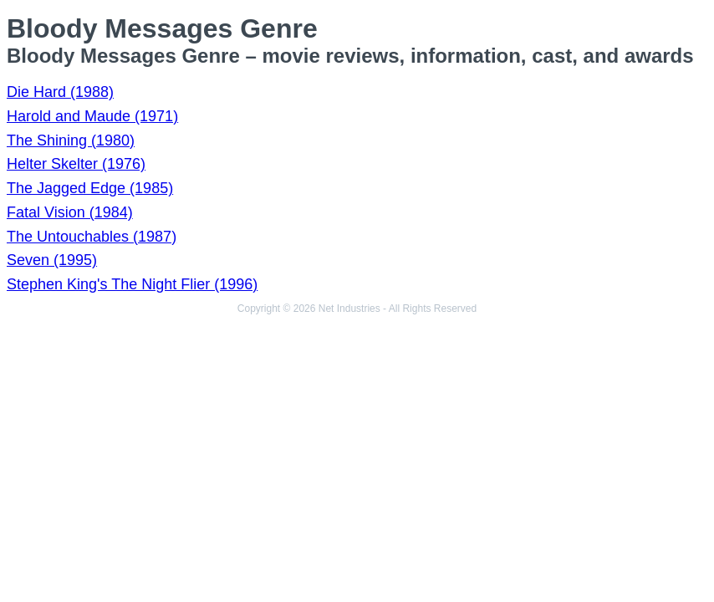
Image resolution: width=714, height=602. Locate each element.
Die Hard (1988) (60, 92)
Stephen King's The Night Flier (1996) (132, 284)
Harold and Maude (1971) (92, 116)
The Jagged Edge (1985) (90, 188)
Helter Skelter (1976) (76, 164)
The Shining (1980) (71, 140)
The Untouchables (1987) (91, 236)
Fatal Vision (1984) (70, 212)
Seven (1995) (52, 260)
